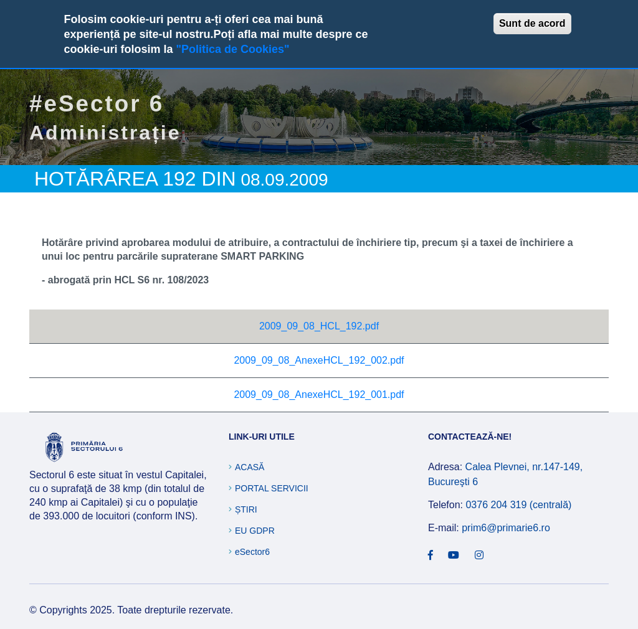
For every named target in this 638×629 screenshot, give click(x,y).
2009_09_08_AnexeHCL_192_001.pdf (319, 394)
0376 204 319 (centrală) (518, 504)
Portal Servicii (271, 488)
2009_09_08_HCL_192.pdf (319, 326)
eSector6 (252, 552)
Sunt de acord (532, 23)
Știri (246, 509)
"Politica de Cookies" (232, 49)
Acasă (249, 467)
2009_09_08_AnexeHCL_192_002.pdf (319, 360)
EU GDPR (255, 531)
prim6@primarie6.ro (506, 528)
